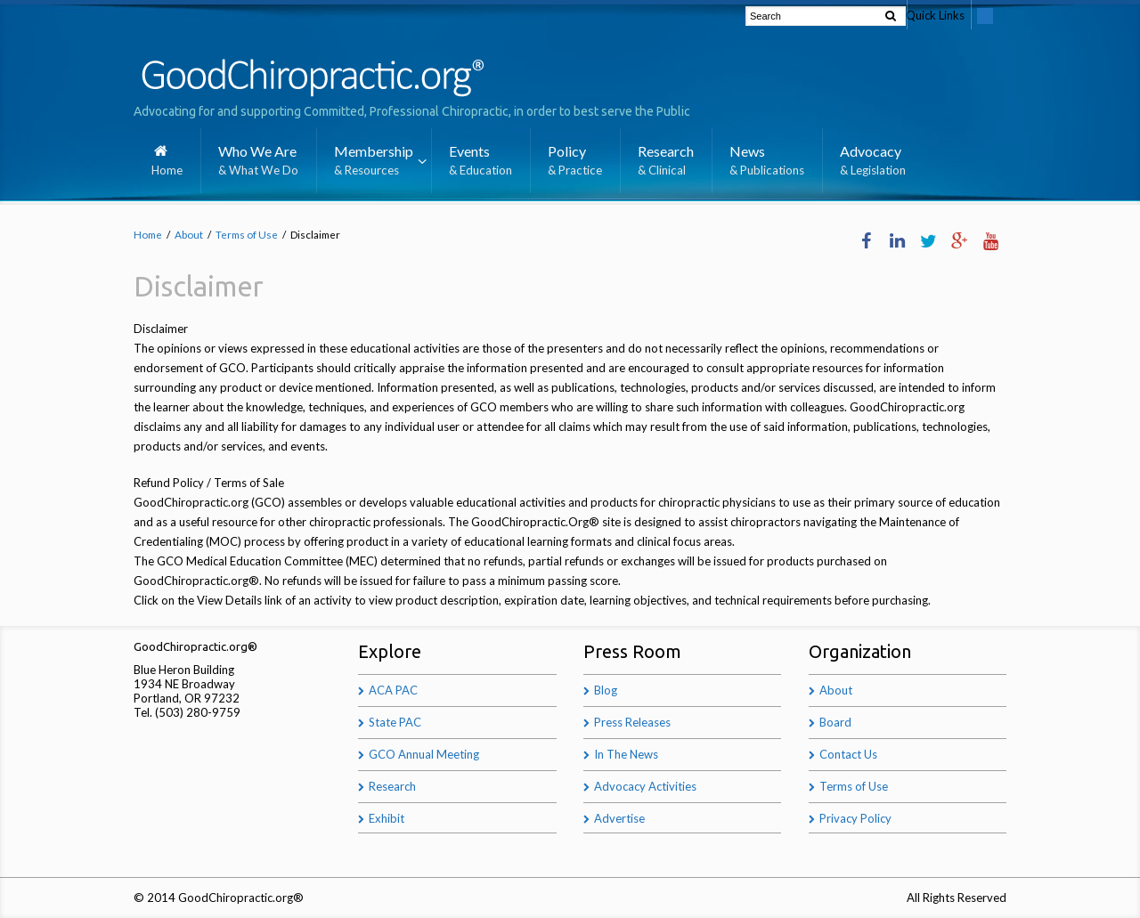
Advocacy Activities (645, 786)
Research (392, 786)
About (189, 234)
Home (148, 234)
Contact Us (848, 754)
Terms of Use (247, 234)
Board (835, 722)
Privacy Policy (855, 818)
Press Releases (632, 722)
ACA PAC (393, 690)
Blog (605, 690)
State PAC (395, 722)
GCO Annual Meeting (424, 754)
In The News (626, 754)
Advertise (619, 818)
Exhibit (386, 818)
